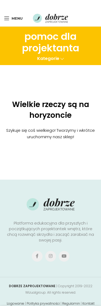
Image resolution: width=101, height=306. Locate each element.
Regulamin (71, 303)
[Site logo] (51, 18)
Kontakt (88, 303)
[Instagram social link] (50, 256)
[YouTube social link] (64, 256)
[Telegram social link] (65, 5)
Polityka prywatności (43, 303)
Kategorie (48, 58)
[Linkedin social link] (57, 5)
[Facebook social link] (35, 5)
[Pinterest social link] (50, 5)
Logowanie (15, 303)
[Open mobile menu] (13, 18)
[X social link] (42, 5)
